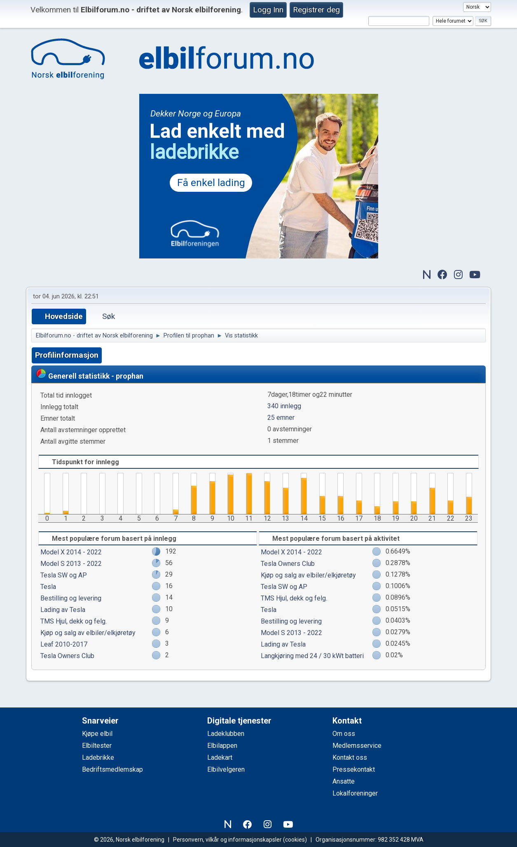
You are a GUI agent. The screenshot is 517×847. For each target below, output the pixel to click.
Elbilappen (222, 745)
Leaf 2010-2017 (63, 644)
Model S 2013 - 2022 (71, 564)
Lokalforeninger (355, 793)
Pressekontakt (353, 769)
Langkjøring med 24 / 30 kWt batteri (312, 656)
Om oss (343, 734)
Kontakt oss (349, 757)
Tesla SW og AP (63, 575)
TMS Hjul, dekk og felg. (73, 621)
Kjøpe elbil (97, 734)
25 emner (281, 417)
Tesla (48, 587)
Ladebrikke (98, 757)
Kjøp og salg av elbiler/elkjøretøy (88, 633)
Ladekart (219, 757)
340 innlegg (284, 406)
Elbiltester (97, 745)
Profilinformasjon (66, 355)
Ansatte (343, 781)
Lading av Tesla (62, 610)
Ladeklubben (225, 734)
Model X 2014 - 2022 (71, 552)
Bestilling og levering (70, 598)
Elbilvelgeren (226, 769)
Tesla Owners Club (67, 656)
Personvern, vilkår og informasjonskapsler (227, 839)
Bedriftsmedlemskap (112, 769)
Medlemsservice (356, 745)
